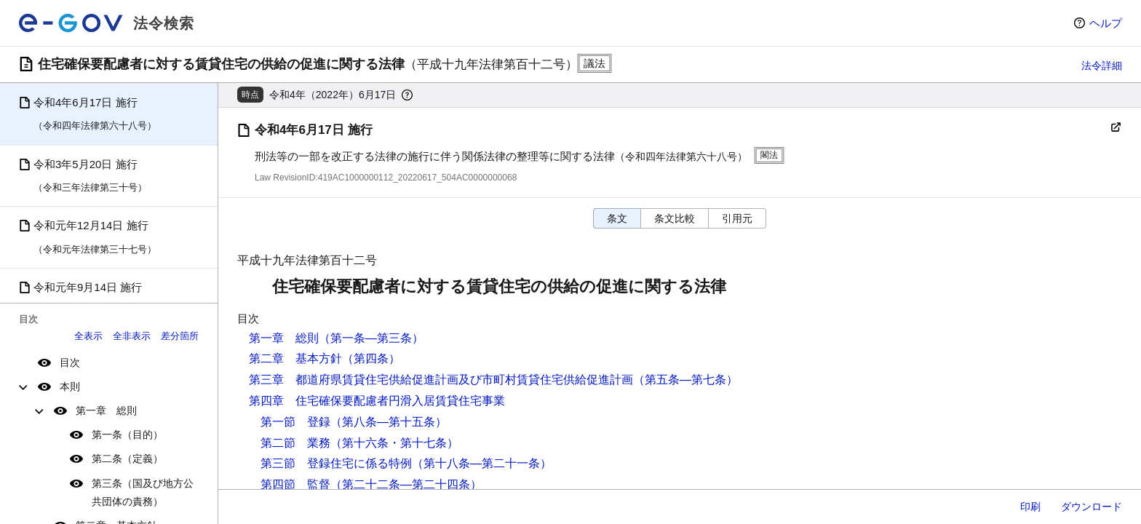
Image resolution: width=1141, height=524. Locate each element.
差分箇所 (180, 335)
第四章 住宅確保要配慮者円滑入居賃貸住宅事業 (377, 400)
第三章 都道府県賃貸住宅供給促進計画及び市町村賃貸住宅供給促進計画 (441, 379)
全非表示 (132, 335)
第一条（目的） (127, 434)
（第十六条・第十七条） (394, 443)
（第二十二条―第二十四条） (406, 484)
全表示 (88, 335)
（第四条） (371, 358)
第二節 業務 (295, 443)
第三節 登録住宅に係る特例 (336, 463)
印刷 (1030, 506)
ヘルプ (1105, 23)
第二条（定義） (127, 458)
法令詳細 (1101, 65)
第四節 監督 (295, 484)
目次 (70, 362)
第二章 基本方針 (295, 358)
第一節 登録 (295, 422)
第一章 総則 (106, 410)
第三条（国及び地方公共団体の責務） (143, 492)
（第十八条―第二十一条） (482, 463)
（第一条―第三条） (371, 338)
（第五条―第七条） (685, 379)
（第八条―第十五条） (388, 422)
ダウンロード (1091, 506)
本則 (70, 386)
